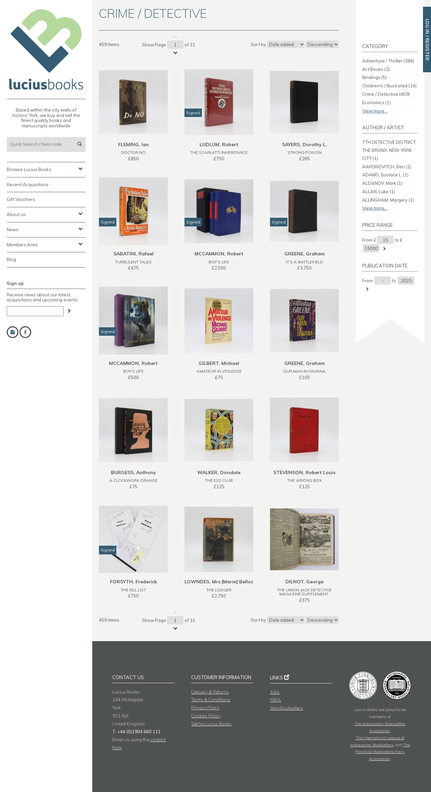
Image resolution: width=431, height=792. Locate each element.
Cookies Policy (205, 715)
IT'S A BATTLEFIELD (304, 261)
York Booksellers (286, 708)
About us (45, 214)
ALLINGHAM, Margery (388, 200)
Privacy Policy (205, 707)
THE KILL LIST (133, 589)
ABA (275, 692)
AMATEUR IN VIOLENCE (219, 371)
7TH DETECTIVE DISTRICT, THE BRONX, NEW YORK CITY (389, 150)
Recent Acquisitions (28, 184)
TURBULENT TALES (133, 261)
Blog (11, 259)
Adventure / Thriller (388, 61)
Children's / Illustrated (389, 85)
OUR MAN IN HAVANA (304, 371)
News (45, 229)
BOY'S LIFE (219, 261)
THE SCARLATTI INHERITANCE (219, 152)
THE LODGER (218, 589)
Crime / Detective (386, 94)
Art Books (376, 69)
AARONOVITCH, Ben (386, 166)
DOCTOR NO (133, 152)
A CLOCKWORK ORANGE (133, 480)
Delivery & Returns (210, 692)
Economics (376, 102)
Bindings (374, 77)
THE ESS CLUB (219, 480)
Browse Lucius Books (45, 169)
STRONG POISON (304, 152)
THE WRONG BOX (304, 480)
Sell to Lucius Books (211, 723)
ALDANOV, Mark (382, 183)
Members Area (45, 244)
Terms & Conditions (210, 699)
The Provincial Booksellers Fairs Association (382, 751)
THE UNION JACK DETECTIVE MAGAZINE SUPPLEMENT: (304, 592)
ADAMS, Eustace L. (385, 174)
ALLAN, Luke (378, 191)
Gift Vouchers (21, 199)
